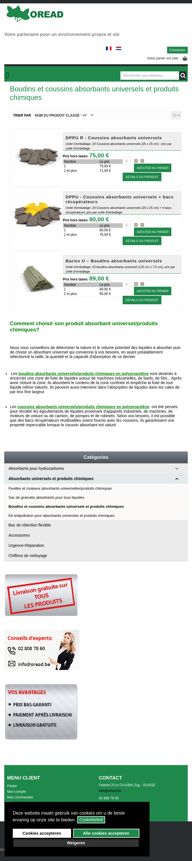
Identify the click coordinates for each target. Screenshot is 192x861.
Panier (12, 786)
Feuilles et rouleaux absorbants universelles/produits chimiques (60, 488)
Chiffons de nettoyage (27, 555)
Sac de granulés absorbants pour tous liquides (46, 497)
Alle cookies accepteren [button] (106, 833)
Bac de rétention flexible (29, 525)
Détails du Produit (142, 177)
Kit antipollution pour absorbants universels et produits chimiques (61, 515)
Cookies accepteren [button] (42, 833)
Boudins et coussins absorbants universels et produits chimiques (66, 506)
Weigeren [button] (76, 843)
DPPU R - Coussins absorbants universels (114, 137)
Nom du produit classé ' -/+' (61, 115)
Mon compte (16, 792)
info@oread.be (110, 791)
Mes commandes (20, 797)
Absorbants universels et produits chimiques (50, 478)
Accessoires (19, 535)
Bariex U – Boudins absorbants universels (114, 260)
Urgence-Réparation (26, 545)
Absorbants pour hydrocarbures (36, 468)
